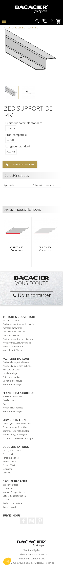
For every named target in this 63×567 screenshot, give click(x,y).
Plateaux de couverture (13, 346)
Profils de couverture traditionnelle (18, 324)
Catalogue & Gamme (12, 450)
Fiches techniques (10, 457)
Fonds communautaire (13, 503)
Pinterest (39, 521)
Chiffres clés (8, 488)
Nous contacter (31, 295)
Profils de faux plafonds (13, 407)
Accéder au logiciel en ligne (15, 434)
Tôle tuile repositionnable (14, 331)
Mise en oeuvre (9, 461)
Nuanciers (7, 469)
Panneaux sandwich (11, 369)
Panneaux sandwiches (12, 328)
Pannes (6, 404)
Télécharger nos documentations (17, 423)
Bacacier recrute (10, 507)
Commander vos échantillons (15, 427)
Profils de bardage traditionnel (16, 362)
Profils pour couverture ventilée (17, 342)
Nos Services (8, 499)
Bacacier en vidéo (10, 484)
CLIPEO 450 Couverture (16, 249)
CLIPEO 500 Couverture (45, 249)
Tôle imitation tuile (11, 335)
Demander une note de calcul (16, 430)
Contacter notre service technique (18, 438)
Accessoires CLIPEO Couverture (21, 27)
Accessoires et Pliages (12, 350)
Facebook (23, 521)
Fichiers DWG (9, 465)
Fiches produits (9, 454)
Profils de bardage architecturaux (17, 366)
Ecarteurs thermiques (12, 380)
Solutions (7, 472)
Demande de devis (19, 164)
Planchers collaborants (12, 396)
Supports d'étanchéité (12, 320)
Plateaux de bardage (12, 377)
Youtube (31, 521)
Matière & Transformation (14, 495)
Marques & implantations (14, 492)
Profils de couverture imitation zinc (18, 339)
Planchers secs (9, 400)
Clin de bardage (10, 373)
